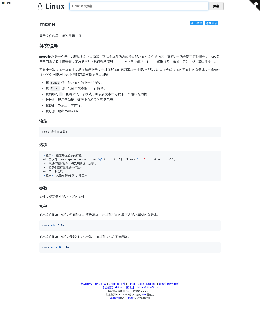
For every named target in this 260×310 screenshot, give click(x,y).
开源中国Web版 (169, 283)
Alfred (131, 283)
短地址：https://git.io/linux (142, 287)
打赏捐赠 (107, 287)
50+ (144, 294)
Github (119, 287)
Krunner (151, 283)
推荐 (130, 298)
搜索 (216, 6)
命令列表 (100, 283)
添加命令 (87, 283)
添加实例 (211, 23)
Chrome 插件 (117, 283)
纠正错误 (196, 23)
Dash (140, 283)
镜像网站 (115, 298)
